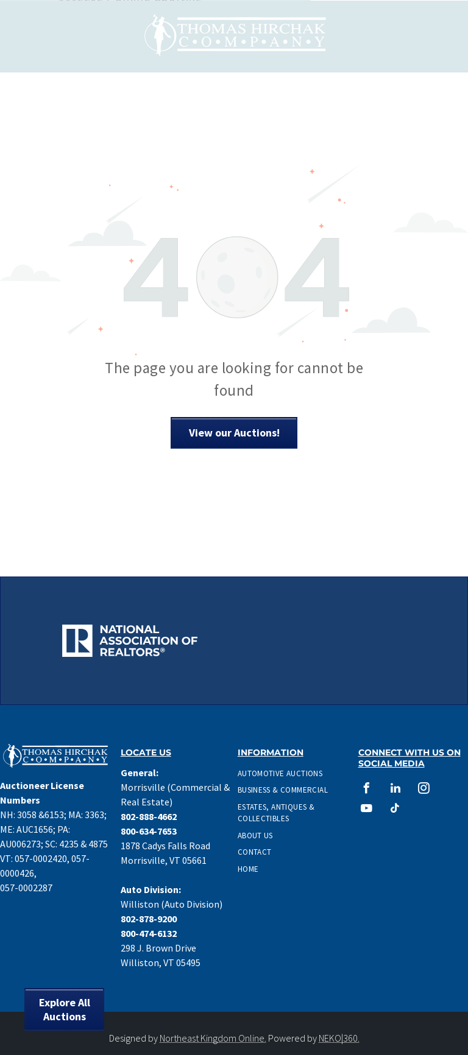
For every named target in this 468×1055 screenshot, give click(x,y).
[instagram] (424, 790)
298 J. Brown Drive (158, 948)
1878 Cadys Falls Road (165, 845)
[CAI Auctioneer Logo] (338, 641)
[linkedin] (395, 790)
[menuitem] (288, 773)
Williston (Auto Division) (171, 904)
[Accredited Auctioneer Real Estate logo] (338, 608)
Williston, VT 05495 (160, 962)
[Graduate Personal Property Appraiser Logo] (129, 673)
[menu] (441, 36)
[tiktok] (395, 810)
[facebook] (366, 790)
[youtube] (366, 810)
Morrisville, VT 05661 (164, 860)
